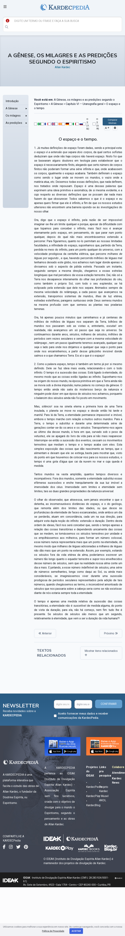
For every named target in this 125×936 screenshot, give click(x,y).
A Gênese (12, 108)
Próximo (111, 633)
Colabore (118, 767)
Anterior (45, 633)
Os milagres (13, 115)
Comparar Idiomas (112, 121)
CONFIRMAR (109, 704)
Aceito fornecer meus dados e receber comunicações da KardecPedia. (83, 715)
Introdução (12, 101)
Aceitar (76, 931)
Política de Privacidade (53, 931)
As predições (14, 123)
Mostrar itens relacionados (101, 652)
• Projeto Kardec (103, 787)
